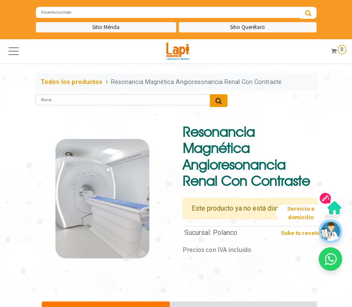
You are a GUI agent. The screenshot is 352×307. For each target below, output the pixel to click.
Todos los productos (71, 82)
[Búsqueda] (308, 13)
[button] (13, 51)
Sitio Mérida (105, 27)
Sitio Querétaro (247, 27)
